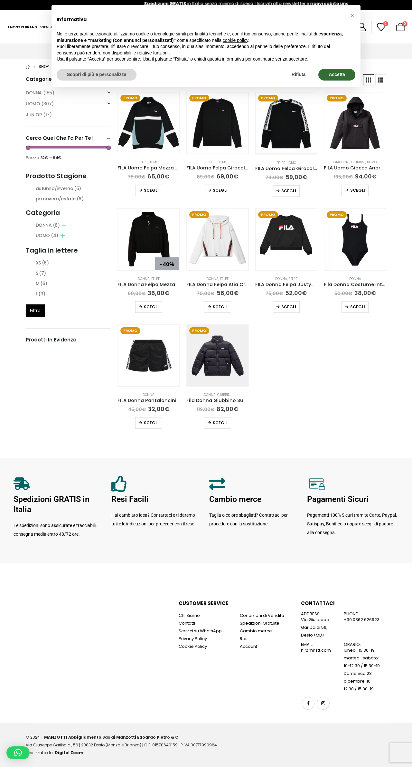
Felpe (143, 162)
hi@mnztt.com (316, 650)
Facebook (308, 703)
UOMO (153, 162)
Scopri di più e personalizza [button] (96, 74)
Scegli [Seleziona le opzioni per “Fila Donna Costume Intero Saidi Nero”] (357, 307)
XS (42, 263)
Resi (244, 639)
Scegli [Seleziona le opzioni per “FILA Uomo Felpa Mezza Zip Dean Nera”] (151, 190)
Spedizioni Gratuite (259, 623)
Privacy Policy (193, 639)
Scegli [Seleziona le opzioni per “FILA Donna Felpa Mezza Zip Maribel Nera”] (151, 307)
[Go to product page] (149, 123)
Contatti (187, 623)
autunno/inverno (58, 188)
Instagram (323, 703)
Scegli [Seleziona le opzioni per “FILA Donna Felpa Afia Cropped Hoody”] (220, 307)
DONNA (144, 278)
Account (248, 646)
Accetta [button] (337, 74)
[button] (368, 79)
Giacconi (341, 162)
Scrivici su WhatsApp (200, 631)
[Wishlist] (381, 27)
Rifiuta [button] (299, 74)
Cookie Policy (193, 646)
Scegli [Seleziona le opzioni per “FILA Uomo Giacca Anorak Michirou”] (357, 190)
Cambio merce (256, 631)
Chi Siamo (189, 615)
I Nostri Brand (22, 27)
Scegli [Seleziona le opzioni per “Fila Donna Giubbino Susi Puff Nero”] (220, 423)
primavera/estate (60, 199)
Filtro (35, 310)
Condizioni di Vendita (262, 615)
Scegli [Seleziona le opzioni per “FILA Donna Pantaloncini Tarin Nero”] (151, 423)
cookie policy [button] (235, 40)
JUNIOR (34, 114)
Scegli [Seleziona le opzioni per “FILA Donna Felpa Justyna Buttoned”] (288, 307)
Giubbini (358, 162)
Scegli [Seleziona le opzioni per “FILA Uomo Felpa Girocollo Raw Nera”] (220, 190)
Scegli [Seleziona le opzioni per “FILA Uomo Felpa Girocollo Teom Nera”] (288, 191)
